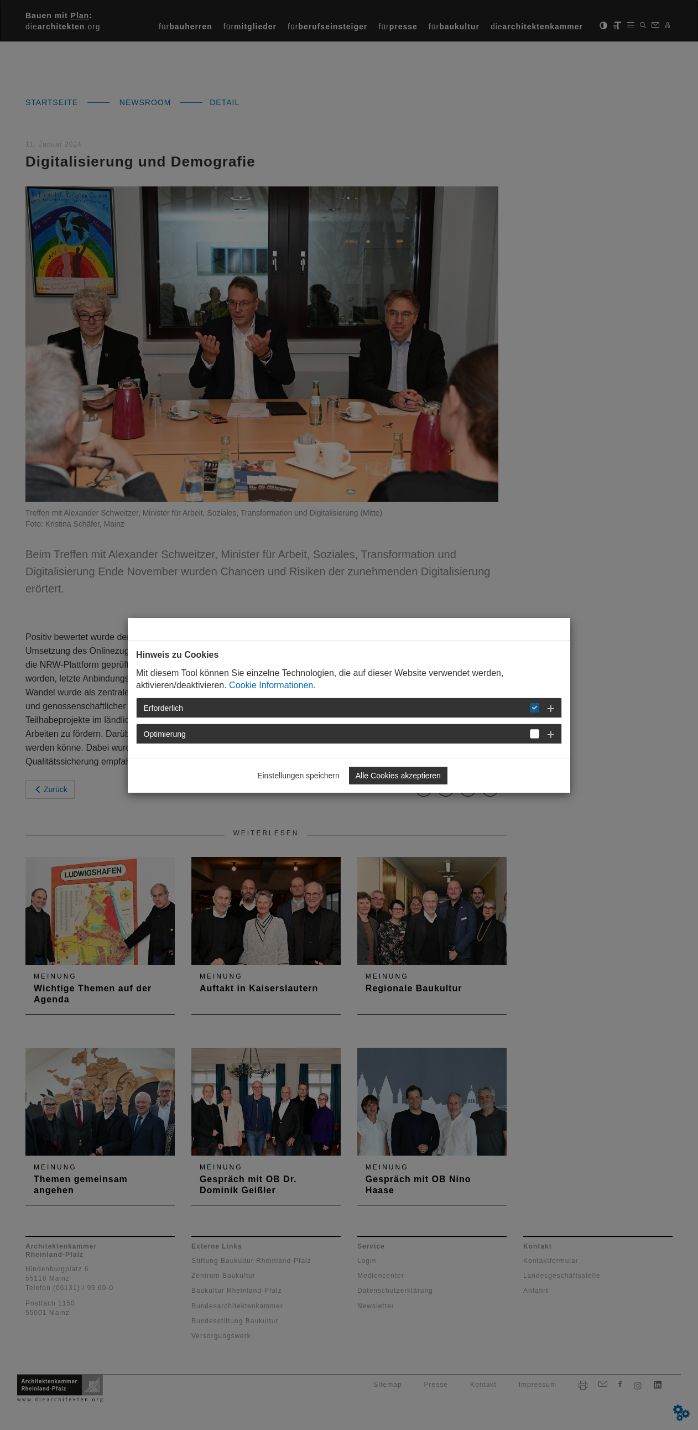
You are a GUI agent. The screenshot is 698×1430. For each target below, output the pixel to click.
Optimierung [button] (165, 734)
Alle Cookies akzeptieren (398, 775)
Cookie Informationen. (272, 685)
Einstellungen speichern (298, 775)
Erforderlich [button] (164, 708)
